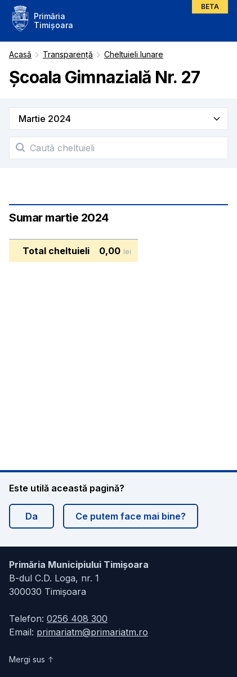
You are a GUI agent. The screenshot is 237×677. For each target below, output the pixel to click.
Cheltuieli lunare (133, 54)
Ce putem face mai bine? (130, 516)
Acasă (20, 54)
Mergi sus (31, 659)
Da (31, 516)
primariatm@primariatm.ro (92, 632)
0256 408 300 (77, 618)
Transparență (68, 54)
